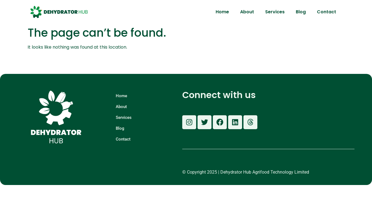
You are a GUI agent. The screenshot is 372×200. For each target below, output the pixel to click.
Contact (326, 12)
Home (222, 12)
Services (275, 12)
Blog (301, 12)
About (247, 12)
